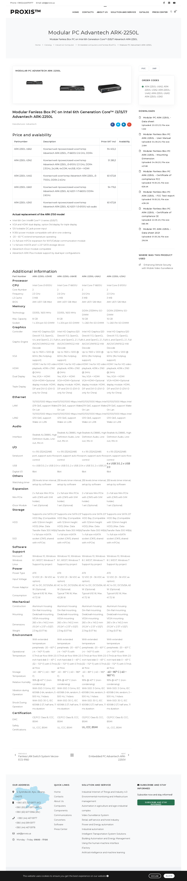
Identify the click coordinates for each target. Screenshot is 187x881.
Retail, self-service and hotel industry (100, 820)
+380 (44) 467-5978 (25, 827)
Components (60, 810)
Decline (155, 876)
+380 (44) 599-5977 (25, 822)
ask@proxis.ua (24, 833)
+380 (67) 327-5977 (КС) (28, 802)
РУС (144, 68)
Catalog (144, 12)
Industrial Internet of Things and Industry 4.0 (104, 792)
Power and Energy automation (98, 824)
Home (74, 12)
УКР (155, 68)
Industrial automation (93, 829)
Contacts (86, 12)
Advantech (31, 124)
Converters (59, 820)
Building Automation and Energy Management (106, 838)
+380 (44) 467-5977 (27, 818)
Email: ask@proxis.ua (45, 3)
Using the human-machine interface (100, 843)
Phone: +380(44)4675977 (21, 3)
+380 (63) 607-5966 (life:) (27, 812)
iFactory (86, 848)
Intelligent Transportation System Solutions (104, 834)
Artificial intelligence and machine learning (103, 852)
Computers (60, 806)
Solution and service (122, 12)
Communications (63, 815)
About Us (101, 12)
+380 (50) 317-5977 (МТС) (28, 807)
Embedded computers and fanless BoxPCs (97, 45)
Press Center (160, 12)
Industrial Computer (64, 45)
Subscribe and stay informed (156, 803)
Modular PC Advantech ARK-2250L (136, 45)
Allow (169, 876)
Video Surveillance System (95, 815)
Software (58, 824)
